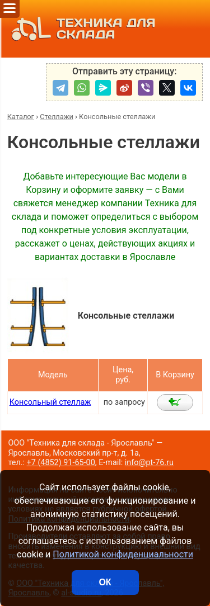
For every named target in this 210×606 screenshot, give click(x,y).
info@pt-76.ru (149, 462)
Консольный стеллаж (50, 402)
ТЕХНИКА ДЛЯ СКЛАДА (81, 29)
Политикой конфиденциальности (123, 554)
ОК (105, 582)
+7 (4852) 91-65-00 (61, 462)
